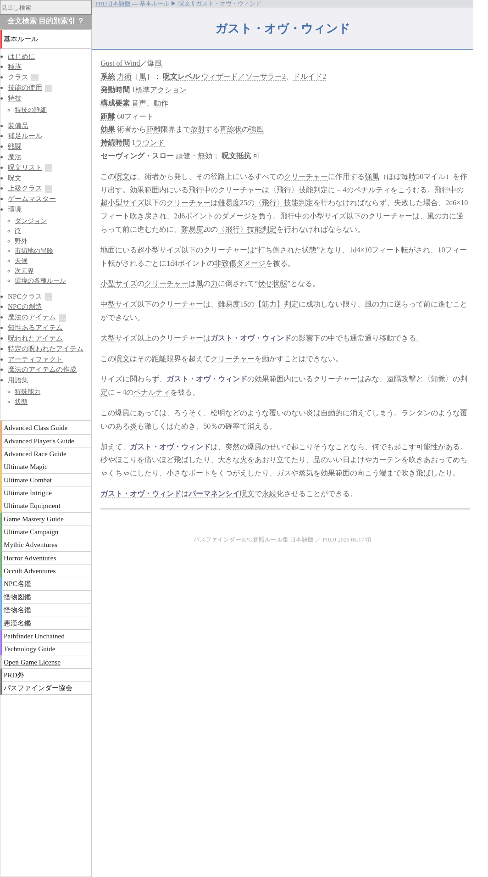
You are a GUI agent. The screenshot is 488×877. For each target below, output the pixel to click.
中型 (107, 304)
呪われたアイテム (35, 338)
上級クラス (25, 188)
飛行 (196, 190)
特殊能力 (27, 391)
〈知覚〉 (438, 379)
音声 (139, 103)
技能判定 (313, 190)
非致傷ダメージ (240, 263)
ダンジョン (31, 220)
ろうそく (188, 413)
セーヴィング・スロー (137, 156)
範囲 (151, 190)
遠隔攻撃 (401, 379)
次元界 (24, 270)
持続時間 (115, 142)
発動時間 (115, 90)
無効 (205, 156)
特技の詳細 (31, 109)
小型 (317, 216)
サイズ (133, 203)
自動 (328, 413)
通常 (357, 338)
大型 (107, 338)
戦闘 (15, 146)
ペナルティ (372, 190)
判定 (291, 304)
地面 (107, 250)
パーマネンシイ (214, 493)
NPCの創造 (25, 306)
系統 (107, 76)
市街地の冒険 (34, 250)
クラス (18, 77)
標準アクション (161, 90)
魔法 (15, 157)
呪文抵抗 (236, 156)
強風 (256, 129)
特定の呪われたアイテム (45, 348)
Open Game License (32, 662)
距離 (107, 116)
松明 (218, 413)
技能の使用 (25, 87)
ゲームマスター (32, 198)
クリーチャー (306, 176)
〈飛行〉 (284, 190)
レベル (188, 76)
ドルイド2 (309, 76)
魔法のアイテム (32, 317)
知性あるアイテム (35, 327)
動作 (161, 103)
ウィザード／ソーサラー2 (243, 76)
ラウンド (150, 142)
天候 (21, 260)
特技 (15, 98)
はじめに (21, 56)
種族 (15, 66)
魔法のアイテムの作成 (42, 369)
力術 (124, 76)
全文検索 (22, 21)
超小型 (111, 203)
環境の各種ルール (40, 280)
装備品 (18, 125)
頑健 (183, 156)
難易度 (229, 203)
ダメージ (236, 216)
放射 (197, 129)
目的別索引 (57, 21)
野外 (21, 241)
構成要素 (115, 103)
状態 (309, 250)
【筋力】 (269, 304)
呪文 (170, 76)
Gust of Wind (120, 63)
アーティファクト (35, 359)
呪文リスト (25, 167)
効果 (107, 129)
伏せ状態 (272, 283)
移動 (386, 338)
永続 (269, 493)
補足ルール (25, 136)
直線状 (231, 129)
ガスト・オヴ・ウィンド (251, 338)
